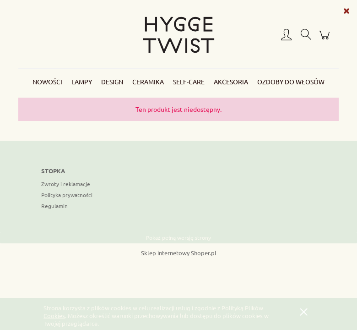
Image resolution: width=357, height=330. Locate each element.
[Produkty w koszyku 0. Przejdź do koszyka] (325, 39)
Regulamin (54, 205)
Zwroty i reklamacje (65, 183)
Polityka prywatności (66, 194)
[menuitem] (47, 82)
